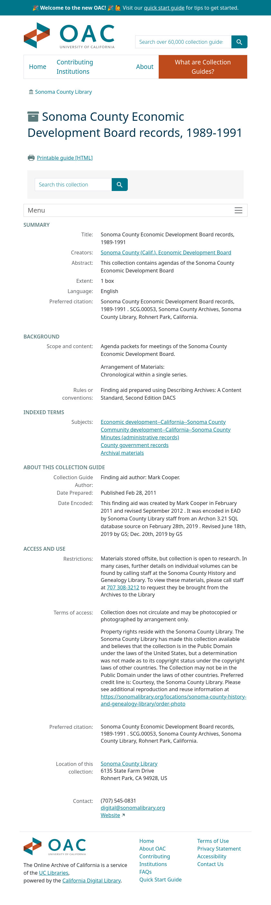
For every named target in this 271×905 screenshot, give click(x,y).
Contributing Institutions (75, 67)
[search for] (183, 41)
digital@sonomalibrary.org (133, 807)
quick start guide (164, 7)
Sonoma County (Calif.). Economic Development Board (166, 252)
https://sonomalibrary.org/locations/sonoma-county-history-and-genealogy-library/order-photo (174, 700)
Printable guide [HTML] (65, 157)
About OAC (152, 848)
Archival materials (122, 452)
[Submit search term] (239, 41)
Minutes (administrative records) (140, 437)
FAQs (145, 871)
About (145, 66)
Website (110, 815)
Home (37, 66)
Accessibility (211, 856)
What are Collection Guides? (203, 67)
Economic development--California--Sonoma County (163, 421)
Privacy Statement (219, 848)
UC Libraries (53, 872)
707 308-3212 (123, 587)
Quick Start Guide (160, 879)
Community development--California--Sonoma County (165, 429)
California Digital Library (91, 880)
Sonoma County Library (63, 91)
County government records (135, 445)
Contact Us (210, 864)
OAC (69, 36)
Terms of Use (213, 840)
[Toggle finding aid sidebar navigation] (135, 210)
